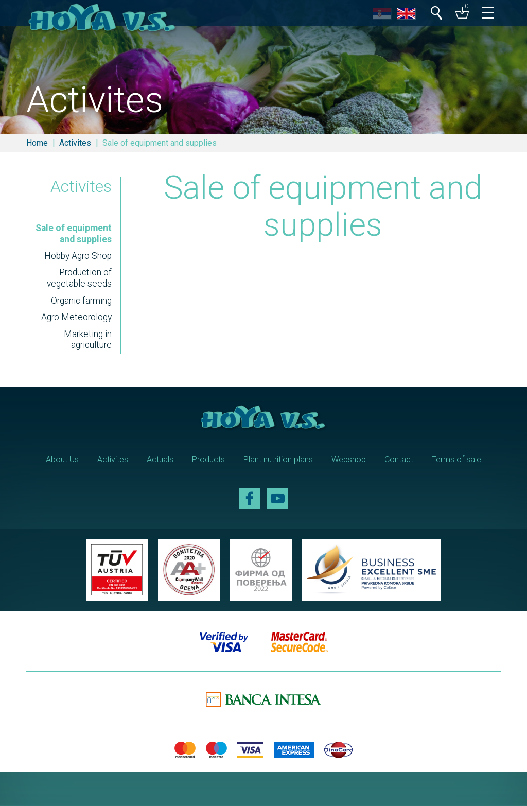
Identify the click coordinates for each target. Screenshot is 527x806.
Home (37, 143)
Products (208, 460)
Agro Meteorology (76, 318)
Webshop (348, 460)
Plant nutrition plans (278, 460)
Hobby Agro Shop (77, 257)
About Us (62, 460)
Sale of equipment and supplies (73, 235)
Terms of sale (456, 460)
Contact (398, 460)
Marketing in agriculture (87, 341)
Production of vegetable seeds (78, 279)
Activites (75, 143)
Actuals (160, 460)
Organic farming (80, 302)
